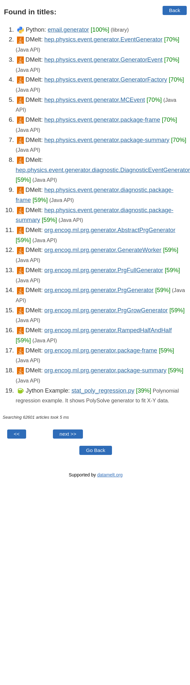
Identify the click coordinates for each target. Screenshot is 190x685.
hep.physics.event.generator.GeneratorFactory (105, 79)
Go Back (95, 450)
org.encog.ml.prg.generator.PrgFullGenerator (103, 270)
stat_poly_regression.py (103, 390)
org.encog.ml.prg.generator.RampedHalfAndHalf (108, 330)
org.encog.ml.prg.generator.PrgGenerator (99, 290)
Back (174, 10)
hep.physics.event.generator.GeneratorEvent (103, 59)
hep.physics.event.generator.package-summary (106, 139)
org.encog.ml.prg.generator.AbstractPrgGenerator (109, 229)
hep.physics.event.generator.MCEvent (94, 99)
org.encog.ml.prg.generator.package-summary (105, 370)
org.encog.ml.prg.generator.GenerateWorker (102, 249)
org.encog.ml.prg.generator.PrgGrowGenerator (106, 310)
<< (17, 434)
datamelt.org (110, 474)
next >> (67, 434)
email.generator (68, 29)
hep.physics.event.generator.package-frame (102, 119)
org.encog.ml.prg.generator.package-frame (100, 350)
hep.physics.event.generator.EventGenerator (103, 39)
